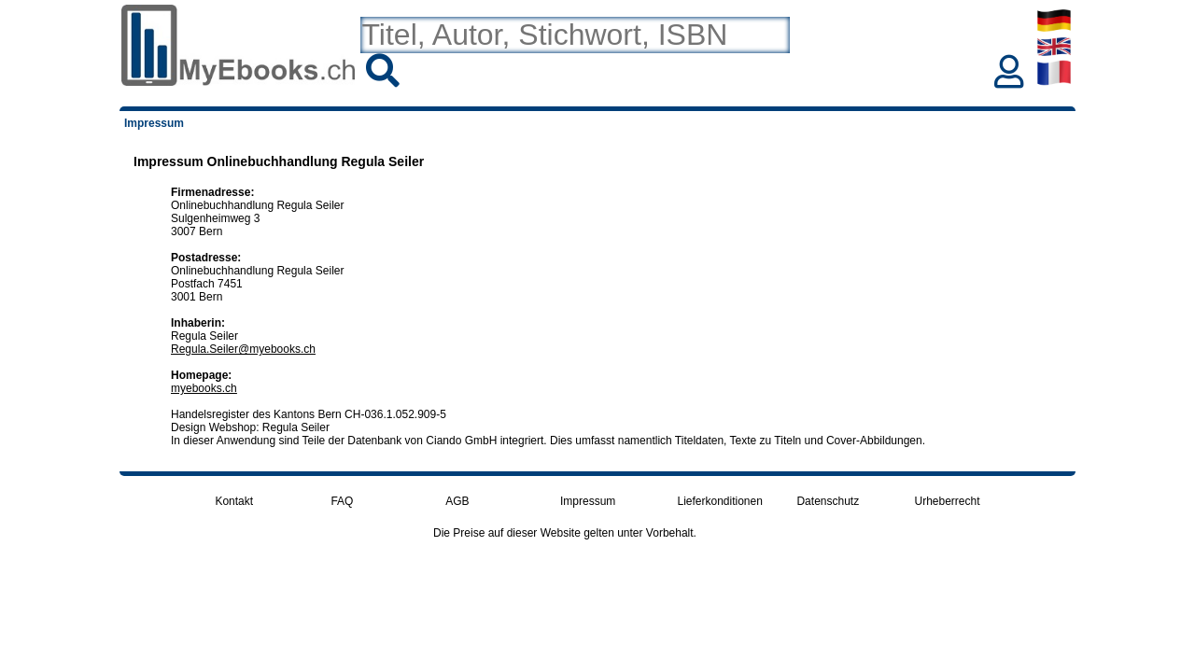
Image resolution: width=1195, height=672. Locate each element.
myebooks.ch (204, 388)
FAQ (341, 501)
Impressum (587, 501)
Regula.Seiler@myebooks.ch (243, 349)
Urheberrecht (947, 501)
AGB (457, 501)
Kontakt (234, 501)
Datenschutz (827, 501)
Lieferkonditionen (719, 501)
